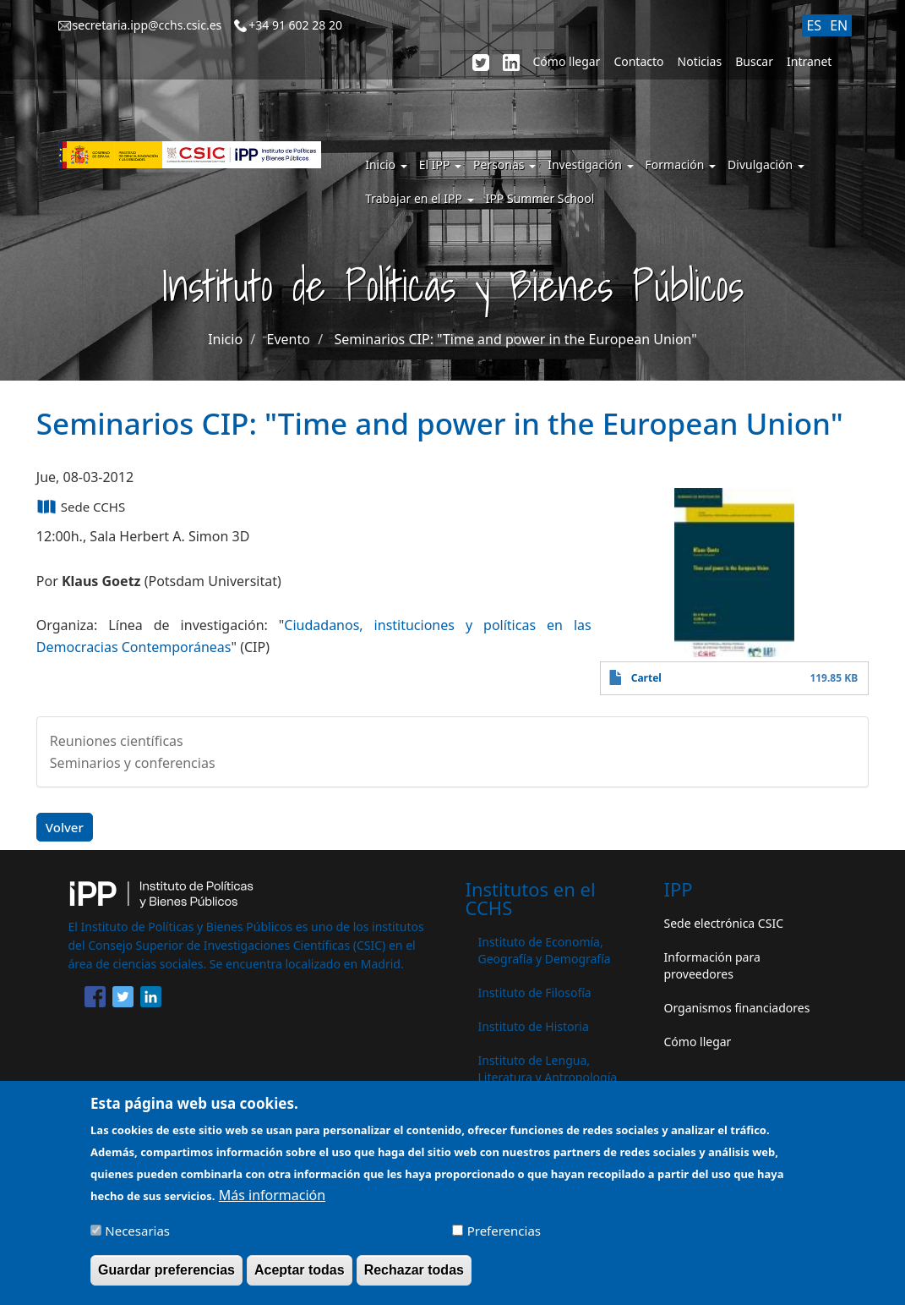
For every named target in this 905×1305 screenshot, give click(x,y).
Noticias (700, 61)
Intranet (809, 61)
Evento (288, 339)
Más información (272, 1204)
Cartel (646, 678)
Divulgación (766, 164)
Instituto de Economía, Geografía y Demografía (544, 950)
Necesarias (137, 1239)
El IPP (440, 164)
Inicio (385, 164)
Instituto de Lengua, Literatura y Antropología (548, 1068)
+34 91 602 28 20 (295, 25)
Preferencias (504, 1239)
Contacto (638, 61)
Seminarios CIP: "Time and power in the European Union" (515, 339)
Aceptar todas (299, 1279)
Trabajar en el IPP (419, 198)
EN (839, 25)
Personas (504, 164)
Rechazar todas (414, 1279)
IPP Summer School (540, 198)
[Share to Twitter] (123, 999)
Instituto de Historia (533, 1026)
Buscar (754, 61)
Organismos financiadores (737, 1008)
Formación (681, 164)
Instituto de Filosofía (535, 992)
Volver (65, 827)
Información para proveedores (712, 965)
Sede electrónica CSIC (723, 923)
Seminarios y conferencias (132, 763)
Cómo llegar (567, 61)
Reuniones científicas (116, 741)
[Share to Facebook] (95, 999)
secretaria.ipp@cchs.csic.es (147, 25)
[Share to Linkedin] (150, 999)
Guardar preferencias (166, 1279)
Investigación (590, 164)
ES (813, 25)
